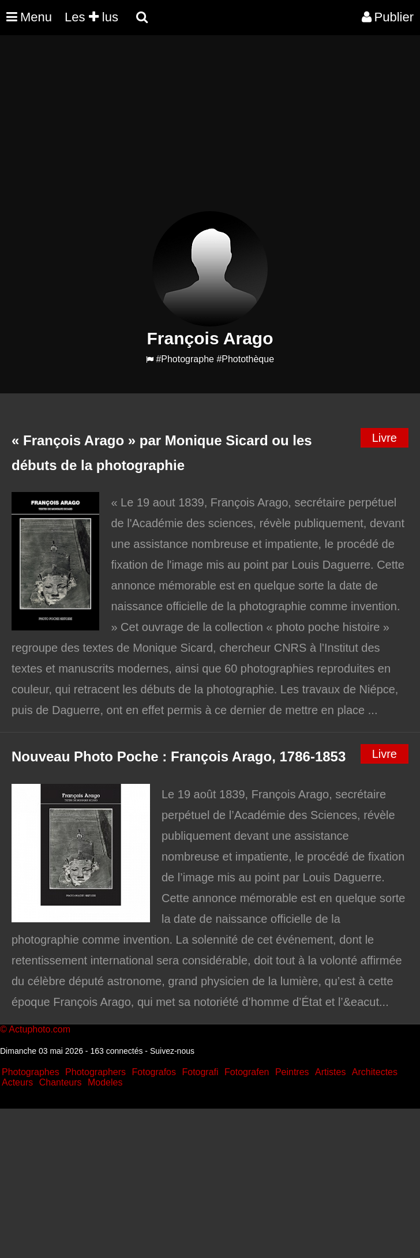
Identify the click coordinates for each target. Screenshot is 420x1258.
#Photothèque (245, 359)
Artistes (330, 1072)
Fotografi (200, 1072)
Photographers (95, 1072)
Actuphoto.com (39, 1029)
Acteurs (17, 1082)
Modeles (105, 1082)
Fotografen (246, 1072)
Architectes (374, 1072)
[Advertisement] (210, 130)
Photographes (30, 1072)
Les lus (91, 17)
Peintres (292, 1072)
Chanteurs (60, 1082)
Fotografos (154, 1072)
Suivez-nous (172, 1051)
